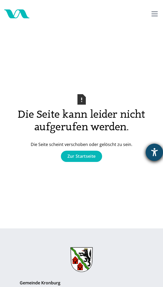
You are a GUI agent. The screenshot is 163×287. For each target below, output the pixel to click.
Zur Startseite (81, 156)
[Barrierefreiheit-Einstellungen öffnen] (154, 152)
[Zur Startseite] (16, 13)
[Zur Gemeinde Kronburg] (81, 261)
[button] (153, 14)
